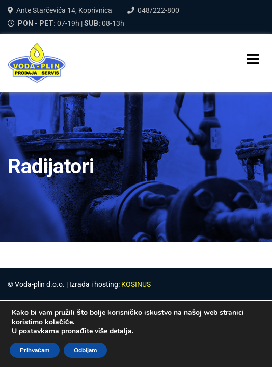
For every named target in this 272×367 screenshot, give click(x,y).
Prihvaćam (34, 350)
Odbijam (85, 350)
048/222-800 (158, 10)
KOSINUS (136, 284)
